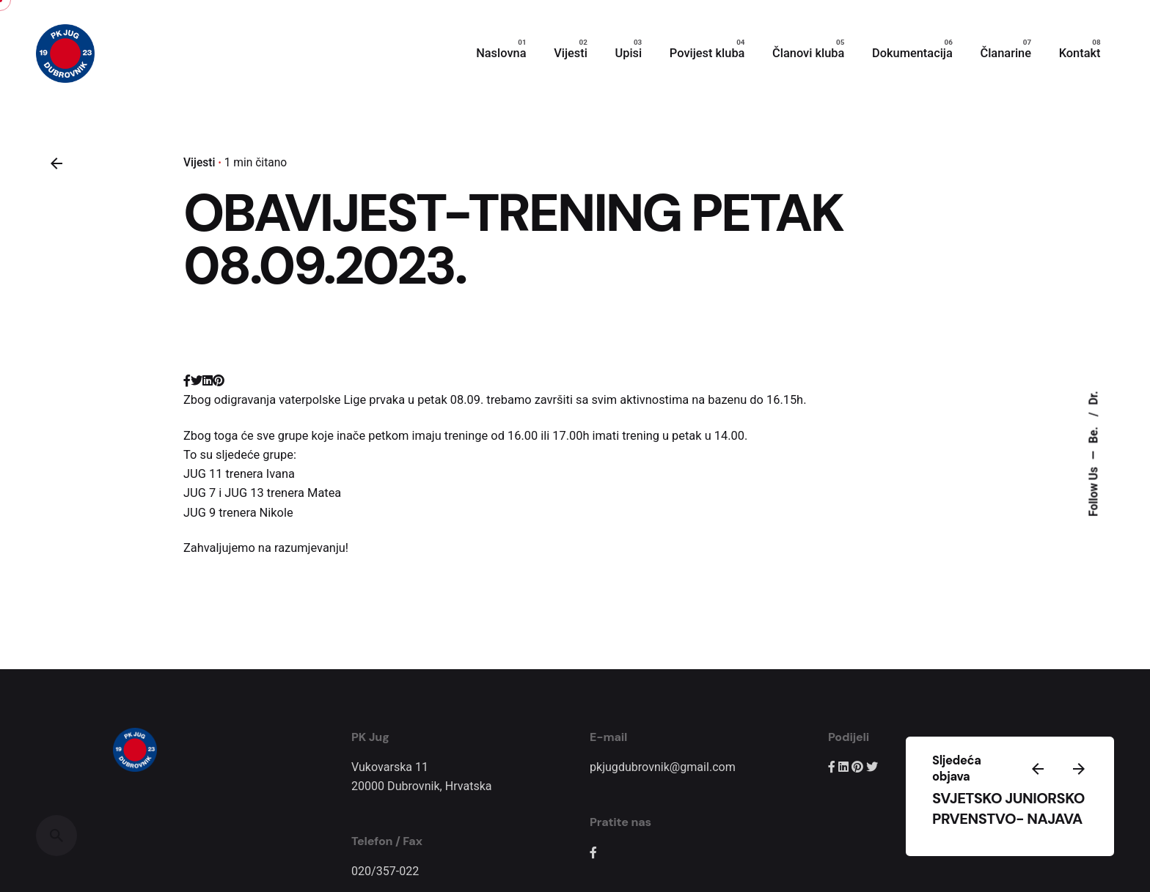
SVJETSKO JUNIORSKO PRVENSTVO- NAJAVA (1008, 808)
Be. (1093, 433)
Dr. (1093, 398)
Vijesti (199, 162)
